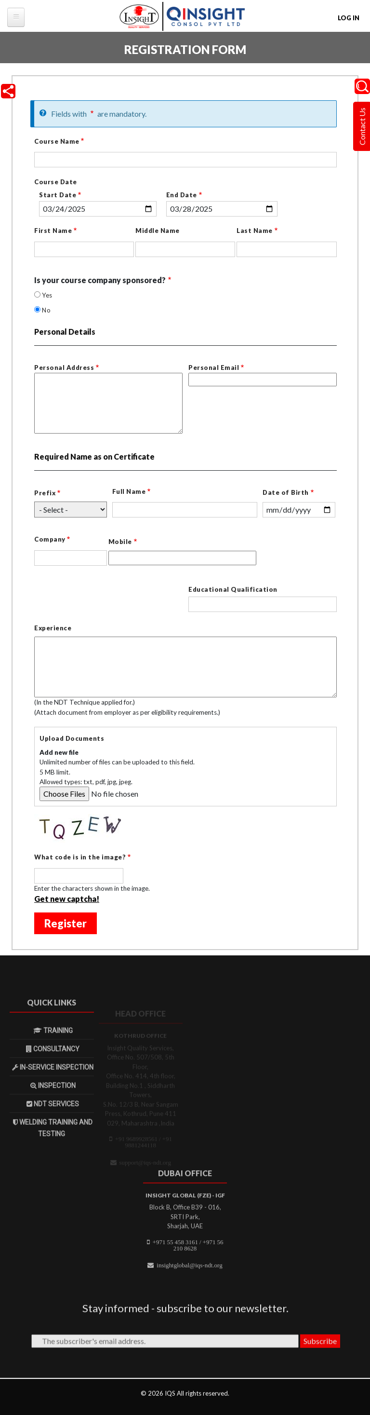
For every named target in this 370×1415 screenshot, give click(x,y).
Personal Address (64, 368)
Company (50, 540)
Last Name (255, 231)
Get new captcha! (66, 899)
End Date (181, 196)
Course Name (56, 142)
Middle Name (157, 231)
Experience (52, 629)
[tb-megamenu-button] (16, 17)
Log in (348, 18)
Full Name (129, 492)
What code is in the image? (80, 858)
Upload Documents (72, 739)
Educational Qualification (233, 590)
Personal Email (213, 368)
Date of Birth (286, 493)
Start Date (57, 196)
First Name (53, 231)
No (46, 311)
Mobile (120, 543)
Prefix (44, 494)
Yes (47, 296)
